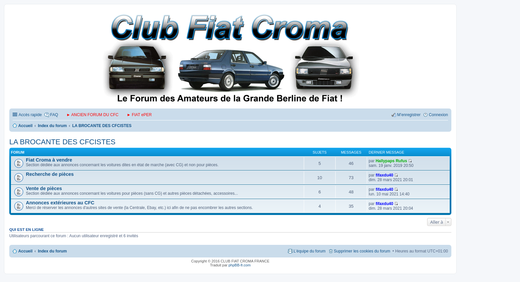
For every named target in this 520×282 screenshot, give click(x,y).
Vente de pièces (44, 188)
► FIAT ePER (139, 114)
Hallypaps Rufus (391, 161)
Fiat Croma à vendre (49, 160)
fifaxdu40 (384, 175)
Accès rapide (30, 114)
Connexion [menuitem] (438, 114)
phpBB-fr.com (239, 265)
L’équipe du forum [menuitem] (309, 251)
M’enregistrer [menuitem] (409, 114)
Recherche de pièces (50, 174)
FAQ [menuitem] (54, 114)
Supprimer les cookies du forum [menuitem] (362, 251)
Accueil (25, 251)
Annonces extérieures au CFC (60, 202)
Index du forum (52, 251)
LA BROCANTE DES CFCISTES (62, 142)
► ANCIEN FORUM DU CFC (92, 114)
